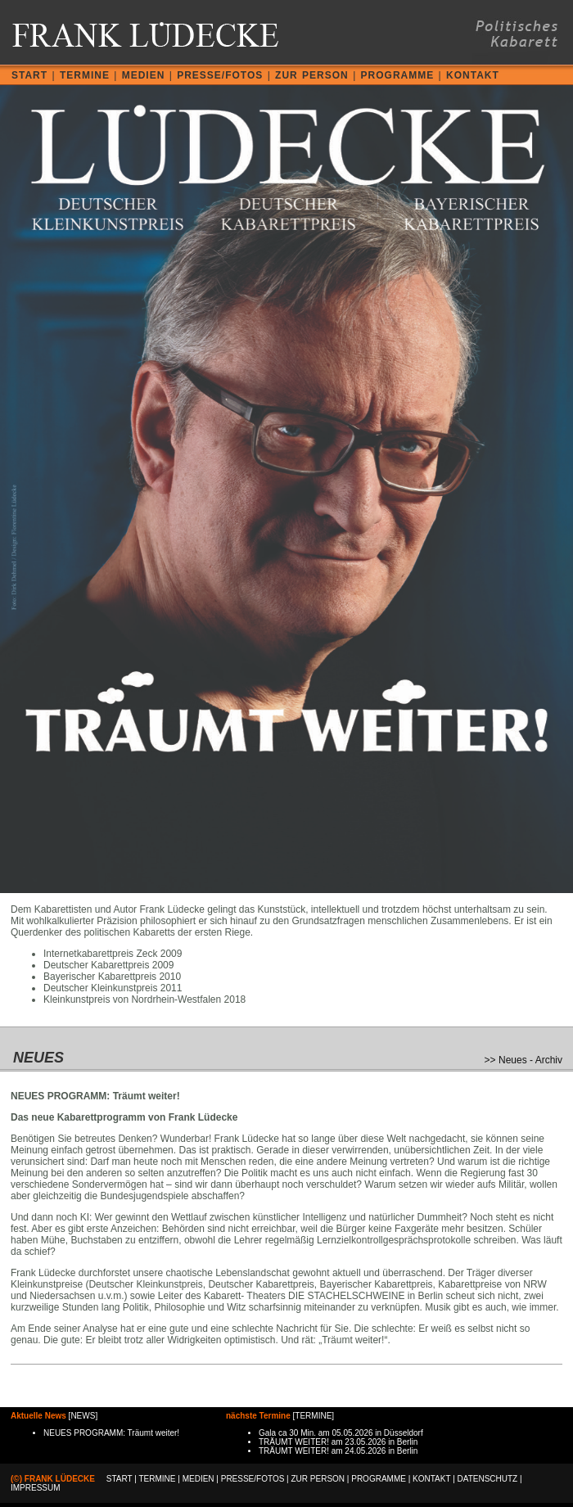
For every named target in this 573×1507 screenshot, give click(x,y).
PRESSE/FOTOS (220, 75)
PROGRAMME (398, 75)
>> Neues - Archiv (523, 1060)
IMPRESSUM (36, 1487)
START (29, 75)
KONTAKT (472, 75)
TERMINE (85, 75)
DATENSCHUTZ (488, 1478)
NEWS (82, 1415)
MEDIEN (143, 75)
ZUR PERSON (312, 75)
